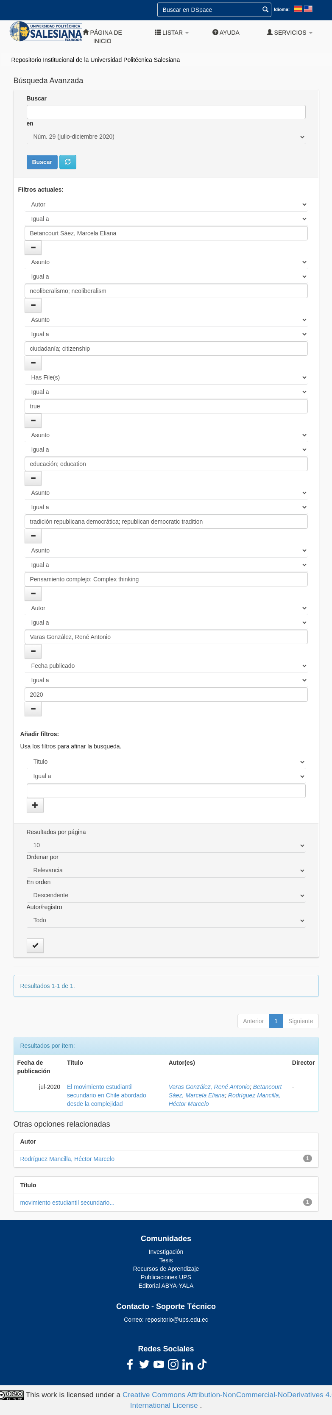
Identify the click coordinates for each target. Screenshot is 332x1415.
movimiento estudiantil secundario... (67, 1202)
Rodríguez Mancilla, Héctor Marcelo (67, 1158)
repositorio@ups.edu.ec (176, 1319)
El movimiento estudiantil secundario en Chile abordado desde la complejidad (106, 1095)
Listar (172, 32)
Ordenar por (43, 857)
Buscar (37, 98)
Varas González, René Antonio (209, 1086)
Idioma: (282, 9)
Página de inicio (102, 37)
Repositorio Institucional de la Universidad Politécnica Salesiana (95, 59)
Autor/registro (44, 907)
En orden (39, 882)
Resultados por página (56, 832)
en (30, 123)
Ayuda (226, 32)
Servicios (289, 32)
